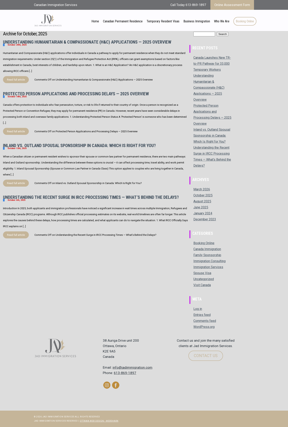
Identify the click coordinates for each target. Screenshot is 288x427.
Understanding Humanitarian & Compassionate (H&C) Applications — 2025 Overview (87, 42)
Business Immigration (196, 21)
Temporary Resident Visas (163, 21)
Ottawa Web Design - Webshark (99, 421)
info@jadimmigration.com (132, 367)
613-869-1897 (125, 373)
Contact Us (206, 355)
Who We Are (221, 21)
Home (95, 21)
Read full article (16, 79)
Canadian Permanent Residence (123, 21)
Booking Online (245, 21)
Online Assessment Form (232, 5)
